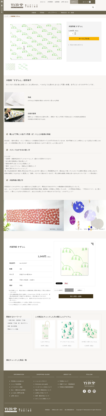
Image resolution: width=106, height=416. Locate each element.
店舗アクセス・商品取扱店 (67, 384)
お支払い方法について (41, 393)
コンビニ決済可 (58, 290)
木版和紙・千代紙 (20, 320)
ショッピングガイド (41, 381)
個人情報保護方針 (69, 409)
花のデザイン (24, 323)
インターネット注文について (43, 387)
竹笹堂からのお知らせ (17, 381)
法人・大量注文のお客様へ (18, 390)
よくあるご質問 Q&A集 (17, 393)
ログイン (74, 2)
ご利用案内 (50, 2)
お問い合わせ (64, 2)
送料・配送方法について (42, 396)
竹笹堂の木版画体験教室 (66, 387)
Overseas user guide (41, 384)
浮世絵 (42, 12)
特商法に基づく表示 (57, 409)
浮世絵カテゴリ (89, 189)
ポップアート (52, 12)
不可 (69, 290)
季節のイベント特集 (13, 329)
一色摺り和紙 (11, 320)
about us (42, 2)
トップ (6, 16)
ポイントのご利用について (42, 398)
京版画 (34, 12)
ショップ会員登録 (16, 384)
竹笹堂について (64, 381)
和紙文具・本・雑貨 (67, 12)
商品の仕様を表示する (76, 45)
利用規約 (47, 409)
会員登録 (57, 2)
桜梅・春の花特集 (12, 326)
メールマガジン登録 (16, 387)
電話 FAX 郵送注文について (43, 390)
